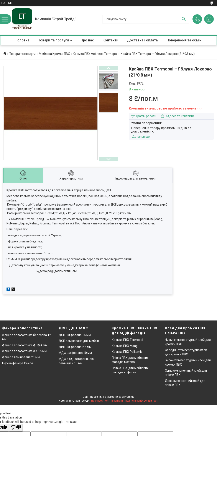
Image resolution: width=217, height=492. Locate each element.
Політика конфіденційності (141, 400)
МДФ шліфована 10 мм (75, 353)
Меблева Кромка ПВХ (54, 54)
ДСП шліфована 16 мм (75, 335)
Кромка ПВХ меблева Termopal (95, 54)
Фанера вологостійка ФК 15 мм (24, 351)
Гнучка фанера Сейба (17, 363)
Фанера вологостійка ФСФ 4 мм (24, 345)
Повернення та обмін (184, 40)
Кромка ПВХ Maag (125, 346)
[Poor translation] (16, 428)
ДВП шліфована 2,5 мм (75, 347)
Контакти (110, 40)
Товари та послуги (53, 40)
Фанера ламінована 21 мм (21, 357)
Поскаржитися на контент (107, 400)
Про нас (87, 40)
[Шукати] (183, 19)
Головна (23, 40)
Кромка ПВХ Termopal (127, 340)
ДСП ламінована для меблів (79, 341)
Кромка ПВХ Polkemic (127, 351)
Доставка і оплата (142, 40)
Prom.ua (129, 396)
